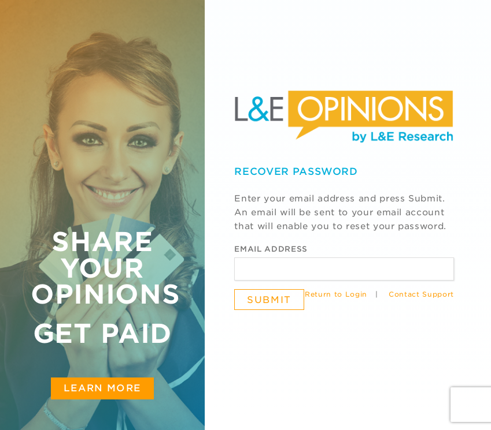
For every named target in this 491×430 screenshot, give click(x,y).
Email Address (270, 249)
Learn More (102, 388)
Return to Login (336, 294)
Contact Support (421, 294)
